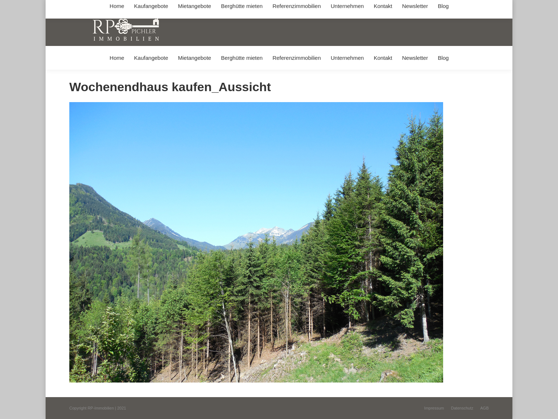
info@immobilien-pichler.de (242, 6)
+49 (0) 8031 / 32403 (185, 6)
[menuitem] (117, 58)
